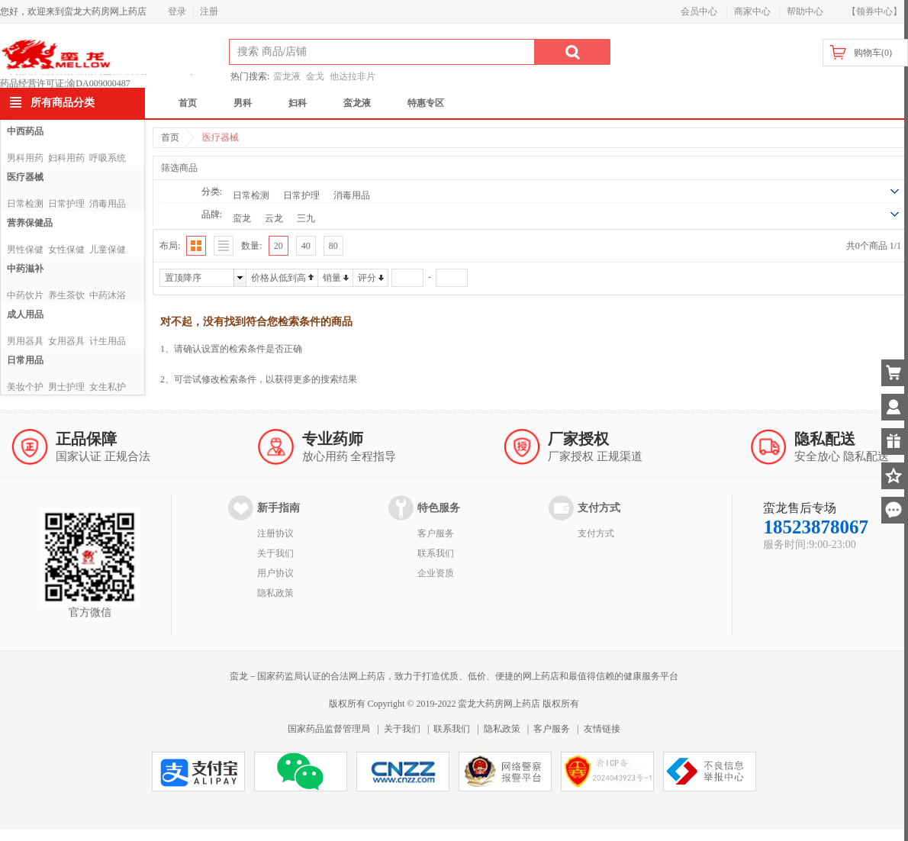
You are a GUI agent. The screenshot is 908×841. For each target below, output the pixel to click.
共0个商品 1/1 (873, 245)
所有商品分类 (63, 102)
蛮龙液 (287, 76)
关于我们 (275, 553)
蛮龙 (242, 218)
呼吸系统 (107, 158)
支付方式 (596, 533)
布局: (169, 245)
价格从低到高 (278, 277)
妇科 (297, 103)
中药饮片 (25, 295)
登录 (177, 11)
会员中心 (699, 11)
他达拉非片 (352, 76)
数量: (251, 245)
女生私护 (107, 387)
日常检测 (25, 203)
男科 (242, 103)
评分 (367, 277)
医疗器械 (25, 177)
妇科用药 (66, 158)
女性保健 (66, 249)
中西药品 (25, 131)
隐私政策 (275, 593)
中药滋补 (25, 268)
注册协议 (275, 533)
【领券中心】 (874, 11)
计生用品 (107, 341)
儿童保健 (107, 249)
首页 (188, 103)
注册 (209, 11)
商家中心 (752, 11)
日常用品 (25, 360)
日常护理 (66, 203)
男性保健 (25, 249)
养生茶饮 (66, 295)
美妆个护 (25, 387)
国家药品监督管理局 (329, 728)
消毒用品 (107, 203)
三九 (306, 218)
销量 (332, 277)
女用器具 (66, 341)
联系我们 (435, 553)
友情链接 (602, 728)
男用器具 (25, 341)
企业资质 (435, 573)
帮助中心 (805, 11)
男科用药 (25, 158)
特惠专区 (425, 103)
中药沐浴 (107, 295)
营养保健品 (30, 223)
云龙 (274, 218)
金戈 (315, 76)
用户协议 (275, 573)
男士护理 (66, 387)
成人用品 (25, 314)
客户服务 (435, 533)
